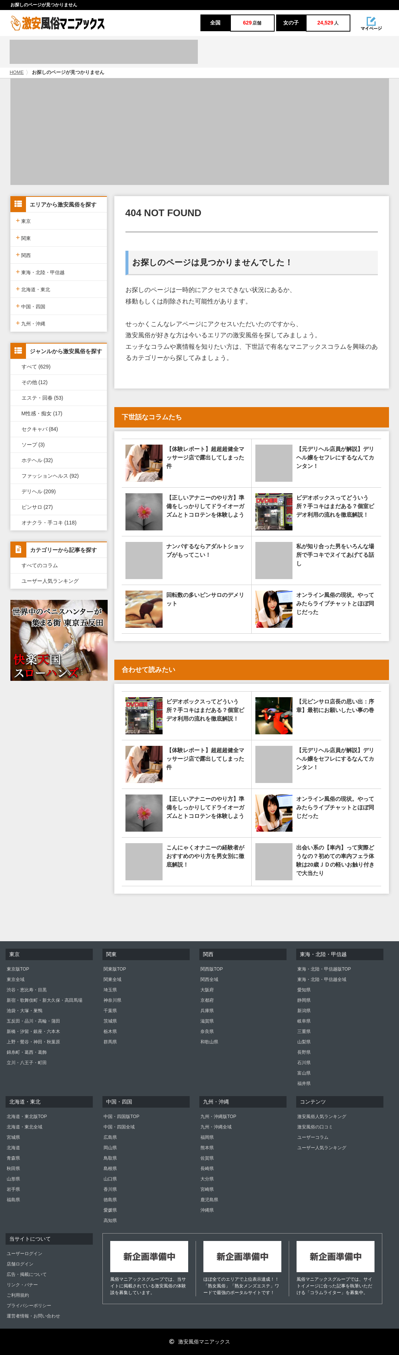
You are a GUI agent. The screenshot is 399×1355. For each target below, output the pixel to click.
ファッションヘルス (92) (50, 476)
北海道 (13, 1147)
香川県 (110, 1189)
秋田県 (13, 1168)
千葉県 (110, 1010)
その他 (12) (35, 382)
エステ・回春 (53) (42, 398)
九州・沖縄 (31, 323)
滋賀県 (207, 1021)
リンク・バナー (22, 1284)
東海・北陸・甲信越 (40, 272)
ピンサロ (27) (37, 507)
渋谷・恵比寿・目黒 (27, 989)
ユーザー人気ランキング (50, 581)
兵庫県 (207, 1010)
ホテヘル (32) (37, 460)
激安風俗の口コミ (315, 1127)
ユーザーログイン (24, 1253)
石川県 (304, 1062)
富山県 (304, 1073)
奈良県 (207, 1031)
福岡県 (207, 1137)
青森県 (13, 1158)
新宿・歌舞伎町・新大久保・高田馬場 (44, 1000)
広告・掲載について (27, 1274)
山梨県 (304, 1041)
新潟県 (304, 1010)
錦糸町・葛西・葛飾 (27, 1052)
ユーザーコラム (312, 1137)
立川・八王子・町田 (27, 1062)
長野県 (304, 1052)
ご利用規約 (18, 1295)
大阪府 (207, 989)
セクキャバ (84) (40, 429)
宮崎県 (207, 1189)
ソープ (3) (33, 445)
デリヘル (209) (39, 491)
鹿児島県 (209, 1199)
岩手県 (13, 1189)
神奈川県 (112, 1000)
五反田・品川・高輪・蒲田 (33, 1021)
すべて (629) (36, 367)
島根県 (110, 1168)
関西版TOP (211, 969)
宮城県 (13, 1137)
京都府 (207, 1000)
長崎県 (207, 1168)
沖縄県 (207, 1210)
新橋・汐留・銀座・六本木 (33, 1031)
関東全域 (112, 979)
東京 (23, 220)
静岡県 (304, 1000)
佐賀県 (207, 1158)
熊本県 (207, 1147)
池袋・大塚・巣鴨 (24, 1010)
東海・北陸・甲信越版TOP (324, 969)
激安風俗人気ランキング (321, 1116)
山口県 (110, 1179)
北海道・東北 (33, 289)
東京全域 (15, 979)
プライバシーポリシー (29, 1305)
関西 (23, 255)
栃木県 (110, 1031)
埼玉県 (110, 989)
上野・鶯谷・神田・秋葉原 (33, 1041)
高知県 (110, 1220)
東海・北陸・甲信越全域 (321, 979)
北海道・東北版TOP (27, 1116)
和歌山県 (209, 1041)
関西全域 (209, 979)
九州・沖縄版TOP (218, 1116)
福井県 (304, 1083)
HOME (17, 72)
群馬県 (110, 1041)
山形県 (13, 1179)
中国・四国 (31, 306)
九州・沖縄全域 (216, 1127)
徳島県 (110, 1199)
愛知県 (304, 989)
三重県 (304, 1031)
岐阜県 (304, 1021)
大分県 (207, 1179)
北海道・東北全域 (24, 1127)
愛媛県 (110, 1210)
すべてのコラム (40, 565)
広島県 (110, 1137)
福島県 (13, 1199)
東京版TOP (18, 969)
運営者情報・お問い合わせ (33, 1316)
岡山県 (110, 1147)
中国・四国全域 (119, 1127)
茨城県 (110, 1021)
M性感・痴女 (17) (42, 413)
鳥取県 (110, 1158)
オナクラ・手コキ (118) (49, 523)
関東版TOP (115, 969)
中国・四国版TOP (121, 1116)
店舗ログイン (20, 1264)
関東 (23, 237)
